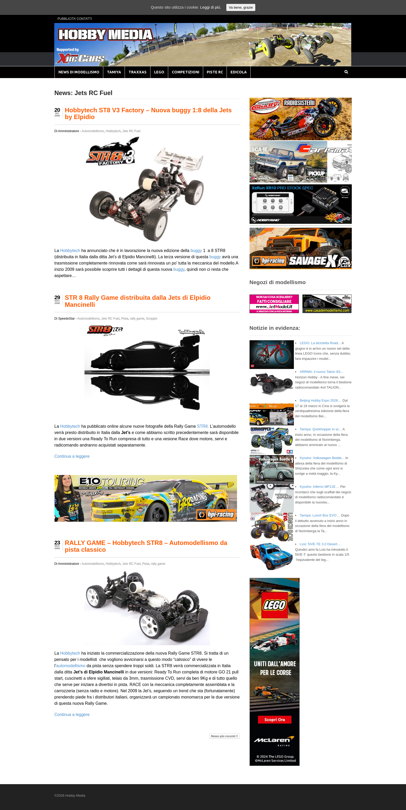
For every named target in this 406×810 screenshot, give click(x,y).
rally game (137, 318)
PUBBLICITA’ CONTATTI (75, 19)
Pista (124, 318)
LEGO (159, 72)
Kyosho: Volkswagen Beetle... (322, 458)
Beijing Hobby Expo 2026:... (321, 400)
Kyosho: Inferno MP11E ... (320, 487)
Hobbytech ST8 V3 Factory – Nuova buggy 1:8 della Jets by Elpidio (148, 113)
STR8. (203, 426)
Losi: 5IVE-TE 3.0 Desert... (320, 544)
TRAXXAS (138, 72)
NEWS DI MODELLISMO (78, 72)
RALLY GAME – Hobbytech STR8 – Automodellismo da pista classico (146, 546)
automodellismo (71, 666)
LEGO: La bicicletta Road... (320, 343)
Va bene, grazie (241, 7)
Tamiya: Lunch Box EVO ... (320, 515)
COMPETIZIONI (185, 72)
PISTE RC (215, 72)
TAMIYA (114, 72)
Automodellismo (93, 131)
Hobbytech (113, 131)
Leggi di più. (210, 7)
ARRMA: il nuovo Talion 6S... (321, 372)
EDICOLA (239, 72)
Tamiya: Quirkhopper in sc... (321, 429)
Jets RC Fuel (131, 131)
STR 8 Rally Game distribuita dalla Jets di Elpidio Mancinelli (138, 301)
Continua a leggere (72, 456)
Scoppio (151, 318)
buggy (196, 250)
